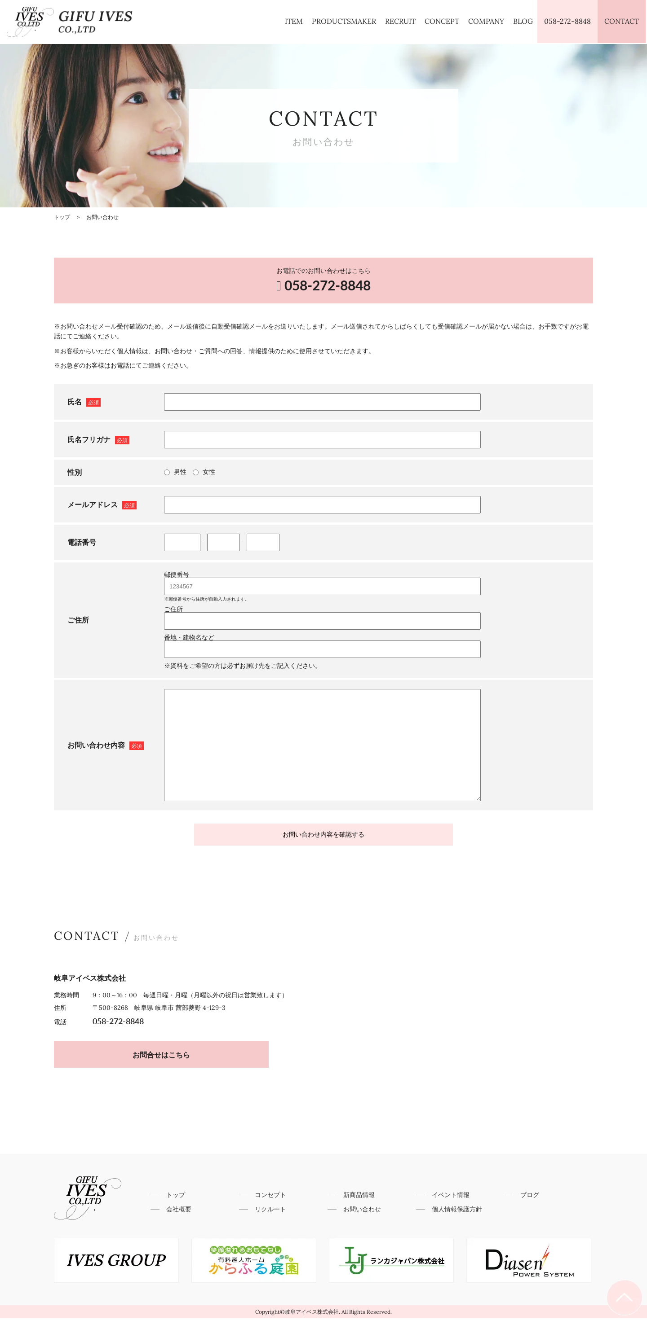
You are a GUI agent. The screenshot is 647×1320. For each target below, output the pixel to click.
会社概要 (178, 1211)
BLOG (523, 21)
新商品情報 (359, 1197)
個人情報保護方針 (457, 1211)
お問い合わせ (362, 1211)
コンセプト (270, 1197)
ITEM (294, 21)
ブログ (529, 1197)
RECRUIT (400, 21)
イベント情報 (451, 1197)
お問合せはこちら (155, 1056)
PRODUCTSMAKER (344, 21)
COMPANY (486, 21)
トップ (175, 1197)
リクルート (270, 1211)
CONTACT (621, 21)
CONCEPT (442, 21)
